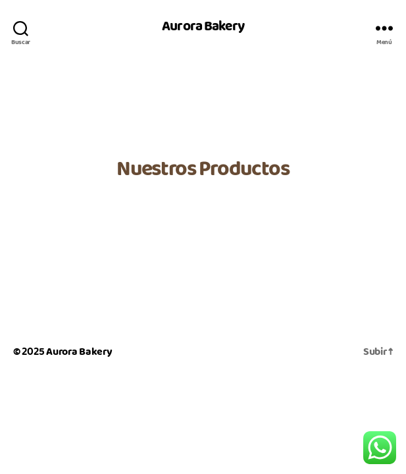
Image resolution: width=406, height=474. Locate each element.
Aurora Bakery (203, 28)
